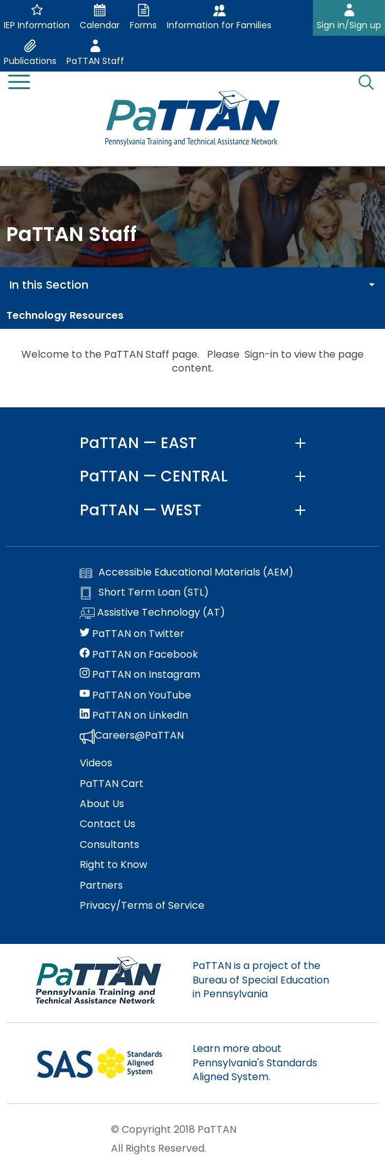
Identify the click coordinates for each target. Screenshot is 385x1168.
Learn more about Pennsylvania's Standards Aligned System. (254, 1062)
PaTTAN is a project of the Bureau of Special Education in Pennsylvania (260, 979)
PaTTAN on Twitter (132, 634)
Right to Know (113, 865)
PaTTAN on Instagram (140, 675)
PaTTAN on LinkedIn (134, 715)
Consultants (109, 845)
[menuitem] (192, 316)
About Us (102, 804)
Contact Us (107, 824)
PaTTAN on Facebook (139, 655)
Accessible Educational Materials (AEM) (186, 572)
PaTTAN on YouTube (135, 695)
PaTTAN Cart (112, 784)
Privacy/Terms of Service (142, 906)
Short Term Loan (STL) (144, 592)
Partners (101, 885)
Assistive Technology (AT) (152, 613)
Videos (96, 763)
